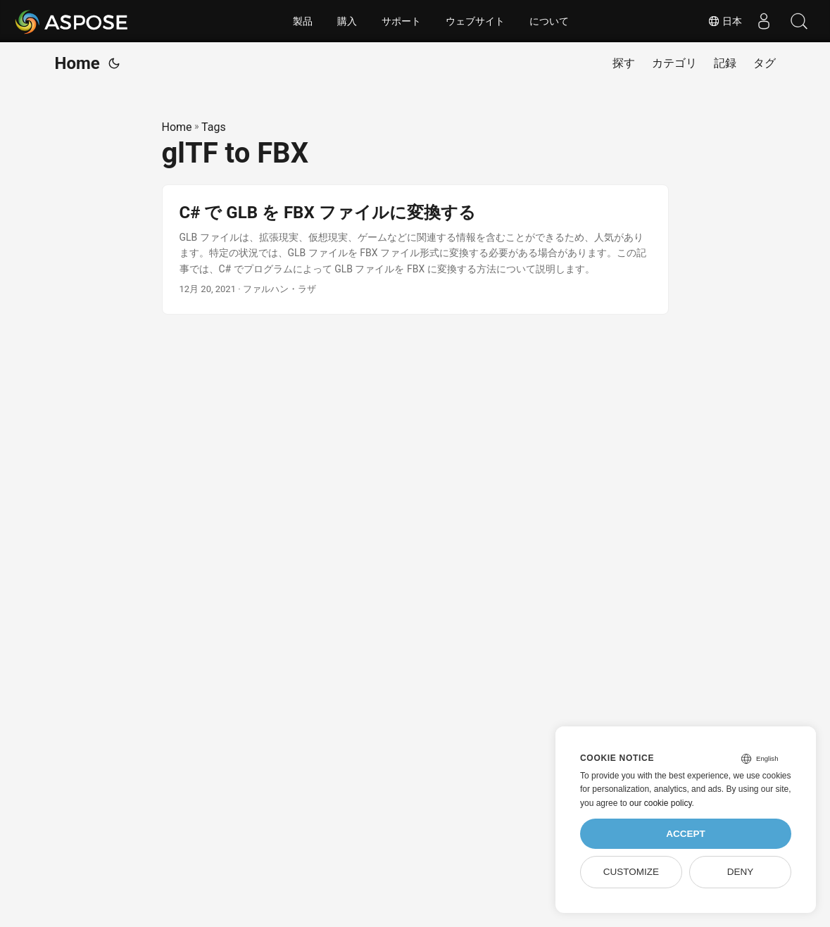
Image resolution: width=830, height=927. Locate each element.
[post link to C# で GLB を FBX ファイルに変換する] (415, 249)
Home (77, 63)
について (549, 21)
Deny (740, 871)
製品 (303, 21)
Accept (685, 833)
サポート (401, 21)
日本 (725, 21)
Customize (631, 871)
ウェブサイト (475, 21)
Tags (213, 127)
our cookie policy (660, 803)
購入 (347, 21)
